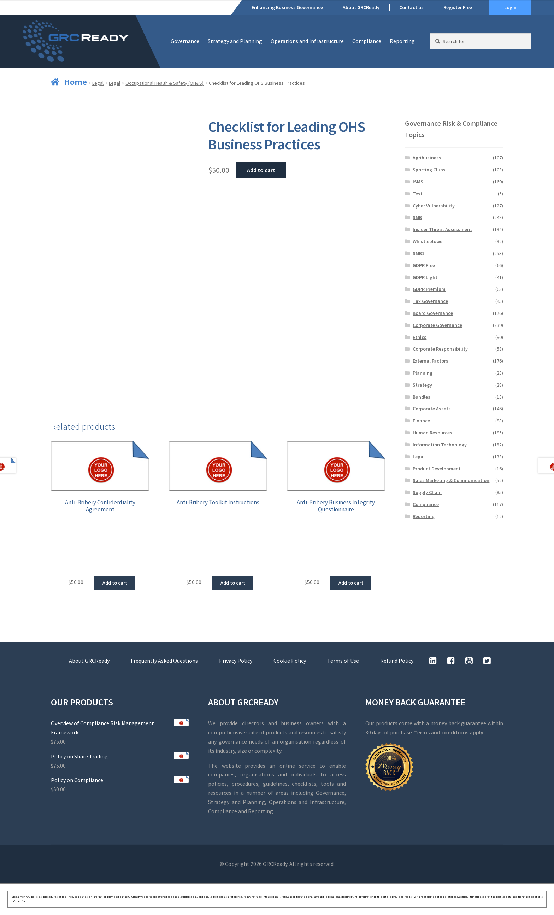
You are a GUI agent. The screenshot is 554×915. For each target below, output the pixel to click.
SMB (417, 217)
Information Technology (440, 444)
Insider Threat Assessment (442, 229)
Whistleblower (428, 241)
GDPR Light (425, 277)
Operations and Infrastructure (307, 41)
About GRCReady (361, 7)
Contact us (411, 7)
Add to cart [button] (114, 583)
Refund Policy (396, 660)
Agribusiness (427, 157)
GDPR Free (424, 265)
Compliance (366, 41)
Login (510, 7)
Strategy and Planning (235, 41)
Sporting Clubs (429, 169)
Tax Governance (430, 301)
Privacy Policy (235, 660)
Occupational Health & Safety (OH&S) (164, 83)
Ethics (419, 337)
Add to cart (261, 170)
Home (75, 81)
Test (418, 193)
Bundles (421, 397)
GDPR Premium (429, 289)
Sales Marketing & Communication (451, 480)
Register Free (457, 7)
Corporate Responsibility (440, 349)
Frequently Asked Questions (164, 660)
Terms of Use (343, 660)
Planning (422, 373)
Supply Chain (427, 492)
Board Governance (433, 313)
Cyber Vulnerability (434, 206)
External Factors (430, 361)
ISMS (418, 181)
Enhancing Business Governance (287, 7)
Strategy (422, 385)
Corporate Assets (432, 408)
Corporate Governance (437, 325)
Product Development (437, 468)
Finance (421, 420)
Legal (98, 83)
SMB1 (418, 253)
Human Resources (432, 432)
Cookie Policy (289, 660)
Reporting (402, 41)
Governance (185, 41)
